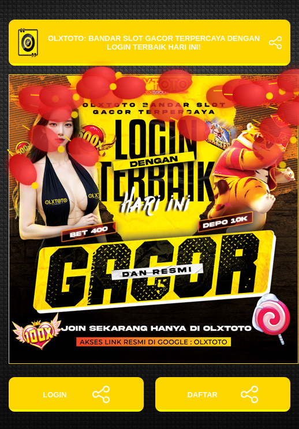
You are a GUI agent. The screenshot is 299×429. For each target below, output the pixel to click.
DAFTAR (223, 394)
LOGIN (76, 394)
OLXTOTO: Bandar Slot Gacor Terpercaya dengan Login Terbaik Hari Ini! (149, 42)
